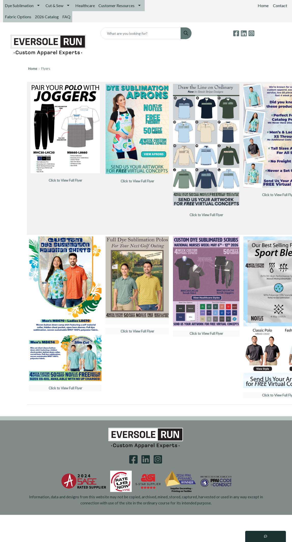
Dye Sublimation (19, 5)
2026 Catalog (47, 16)
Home (32, 69)
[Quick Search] (140, 33)
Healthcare (85, 5)
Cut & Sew (54, 5)
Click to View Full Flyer (206, 333)
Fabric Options (18, 16)
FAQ (66, 16)
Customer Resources (116, 5)
